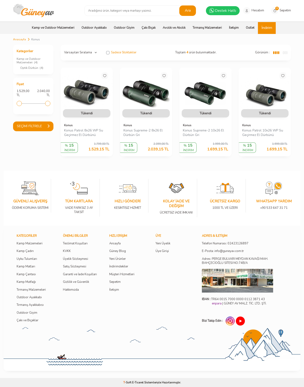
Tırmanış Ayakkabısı (30, 305)
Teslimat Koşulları (75, 244)
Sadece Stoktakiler (121, 53)
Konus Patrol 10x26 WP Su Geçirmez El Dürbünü (262, 132)
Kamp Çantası (26, 274)
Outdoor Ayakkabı (94, 28)
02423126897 (238, 244)
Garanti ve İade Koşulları (80, 274)
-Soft (127, 382)
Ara (188, 10)
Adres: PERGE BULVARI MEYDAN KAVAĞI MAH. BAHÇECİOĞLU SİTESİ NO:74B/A (235, 261)
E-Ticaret (137, 382)
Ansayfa (115, 244)
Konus (68, 125)
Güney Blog (117, 251)
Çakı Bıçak (149, 28)
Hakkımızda (71, 290)
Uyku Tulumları (27, 259)
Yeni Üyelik (163, 244)
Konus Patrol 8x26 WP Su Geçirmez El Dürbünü (83, 132)
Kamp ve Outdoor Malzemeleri (53, 28)
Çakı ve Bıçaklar (27, 320)
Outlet (250, 28)
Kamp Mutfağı (26, 282)
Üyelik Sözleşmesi (75, 259)
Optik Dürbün (31, 68)
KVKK (67, 251)
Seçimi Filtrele (33, 126)
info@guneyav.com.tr (229, 251)
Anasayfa (19, 39)
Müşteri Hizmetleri (121, 274)
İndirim (266, 27)
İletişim (234, 28)
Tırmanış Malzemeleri (207, 28)
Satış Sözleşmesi (74, 267)
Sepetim (115, 282)
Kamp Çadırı (25, 251)
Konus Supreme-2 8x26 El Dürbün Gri (143, 132)
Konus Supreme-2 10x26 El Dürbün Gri (203, 132)
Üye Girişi (162, 251)
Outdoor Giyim (124, 28)
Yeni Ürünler (117, 259)
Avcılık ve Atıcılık (174, 28)
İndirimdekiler (118, 267)
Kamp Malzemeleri (30, 244)
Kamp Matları (26, 267)
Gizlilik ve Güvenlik (76, 282)
